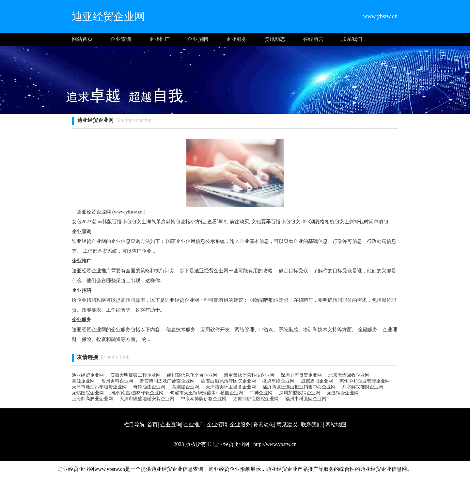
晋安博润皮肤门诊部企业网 (167, 381)
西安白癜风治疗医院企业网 (228, 381)
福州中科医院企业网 (305, 398)
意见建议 (286, 424)
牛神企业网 (261, 392)
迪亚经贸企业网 (88, 375)
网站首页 (82, 39)
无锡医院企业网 (88, 392)
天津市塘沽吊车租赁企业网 (99, 386)
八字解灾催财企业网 (362, 386)
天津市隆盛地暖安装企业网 (146, 398)
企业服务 (236, 39)
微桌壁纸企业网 (278, 381)
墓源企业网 (83, 381)
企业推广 (159, 39)
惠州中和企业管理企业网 (364, 381)
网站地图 (335, 424)
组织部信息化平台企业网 (192, 375)
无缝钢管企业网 (343, 392)
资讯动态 (274, 39)
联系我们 (351, 39)
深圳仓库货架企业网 (301, 375)
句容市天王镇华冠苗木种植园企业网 (206, 392)
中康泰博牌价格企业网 (204, 398)
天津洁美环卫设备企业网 (231, 386)
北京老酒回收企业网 (348, 375)
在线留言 (313, 39)
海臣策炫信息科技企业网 (249, 375)
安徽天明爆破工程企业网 (135, 375)
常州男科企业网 (117, 381)
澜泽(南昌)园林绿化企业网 (137, 392)
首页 (152, 424)
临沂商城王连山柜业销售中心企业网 (299, 386)
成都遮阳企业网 (317, 381)
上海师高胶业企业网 (92, 398)
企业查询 (120, 39)
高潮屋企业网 (185, 386)
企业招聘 (197, 39)
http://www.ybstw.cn (274, 444)
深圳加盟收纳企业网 (299, 392)
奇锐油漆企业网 (149, 386)
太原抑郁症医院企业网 (256, 398)
